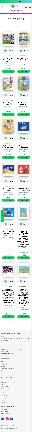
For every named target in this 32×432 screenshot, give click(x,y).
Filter (2, 216)
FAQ (2, 384)
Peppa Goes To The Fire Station (24, 189)
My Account (4, 395)
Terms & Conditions (6, 388)
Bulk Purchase (4, 373)
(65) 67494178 (6, 351)
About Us (3, 380)
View (3, 25)
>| (29, 327)
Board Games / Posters (6, 371)
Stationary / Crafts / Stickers (7, 368)
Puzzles (3, 366)
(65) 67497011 (6, 349)
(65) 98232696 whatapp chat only (19, 349)
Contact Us (3, 382)
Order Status (4, 409)
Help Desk (3, 402)
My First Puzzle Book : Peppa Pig (8, 146)
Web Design (4, 428)
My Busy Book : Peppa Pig (23, 103)
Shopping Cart (4, 398)
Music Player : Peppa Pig (8, 103)
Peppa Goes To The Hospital (8, 232)
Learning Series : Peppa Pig (23, 59)
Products (3, 400)
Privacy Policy (4, 386)
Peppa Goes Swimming (23, 146)
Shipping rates (4, 411)
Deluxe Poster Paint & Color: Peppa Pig (8, 59)
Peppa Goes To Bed (8, 189)
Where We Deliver (5, 413)
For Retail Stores (5, 358)
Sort (19, 25)
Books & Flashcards (6, 364)
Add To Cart (8, 71)
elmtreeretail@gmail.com (7, 353)
